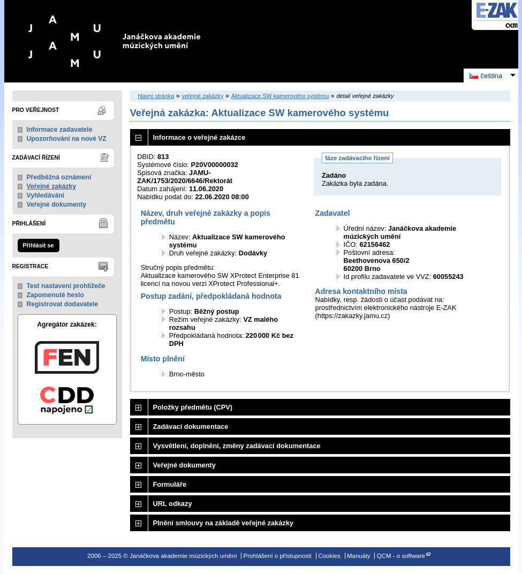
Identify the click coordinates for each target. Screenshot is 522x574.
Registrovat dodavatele (63, 304)
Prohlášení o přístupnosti (278, 556)
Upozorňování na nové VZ (67, 138)
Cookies (329, 556)
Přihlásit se (38, 245)
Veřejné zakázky (52, 186)
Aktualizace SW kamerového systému (280, 96)
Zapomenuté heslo (55, 295)
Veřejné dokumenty (56, 204)
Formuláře (170, 484)
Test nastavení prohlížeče (66, 286)
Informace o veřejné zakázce (199, 137)
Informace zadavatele (60, 129)
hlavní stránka (156, 96)
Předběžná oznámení (59, 177)
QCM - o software (401, 556)
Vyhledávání (46, 195)
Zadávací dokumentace (191, 426)
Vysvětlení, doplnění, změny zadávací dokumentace (237, 446)
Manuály (358, 556)
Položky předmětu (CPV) (193, 407)
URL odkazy (172, 504)
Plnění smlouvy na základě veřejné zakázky (223, 523)
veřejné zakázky (202, 96)
